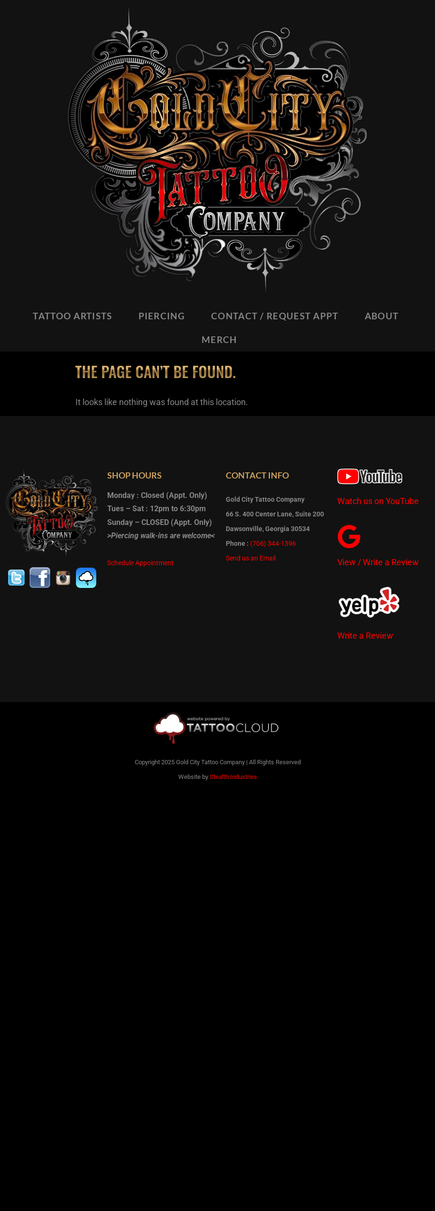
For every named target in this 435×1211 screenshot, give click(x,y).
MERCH (219, 339)
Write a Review (365, 636)
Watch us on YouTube (378, 501)
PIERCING (162, 315)
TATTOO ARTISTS (72, 315)
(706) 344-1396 (273, 543)
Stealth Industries (233, 776)
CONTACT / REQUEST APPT (275, 315)
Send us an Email (251, 558)
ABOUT (382, 315)
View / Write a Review (378, 562)
